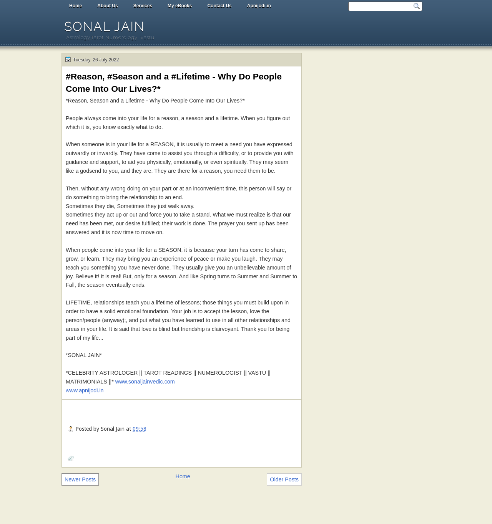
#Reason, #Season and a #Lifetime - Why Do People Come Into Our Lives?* (174, 82)
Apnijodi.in (259, 5)
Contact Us (219, 5)
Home (75, 5)
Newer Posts (80, 479)
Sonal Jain (104, 27)
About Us (107, 5)
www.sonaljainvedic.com (145, 382)
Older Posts (284, 479)
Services (142, 5)
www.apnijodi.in (85, 390)
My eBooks (180, 5)
